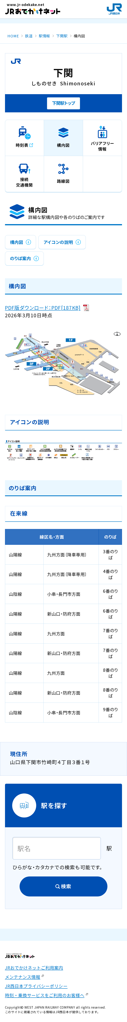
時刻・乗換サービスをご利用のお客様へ (44, 995)
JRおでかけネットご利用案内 (34, 967)
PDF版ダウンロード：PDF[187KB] (43, 307)
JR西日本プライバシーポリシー (36, 986)
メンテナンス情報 (22, 977)
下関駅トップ (63, 103)
